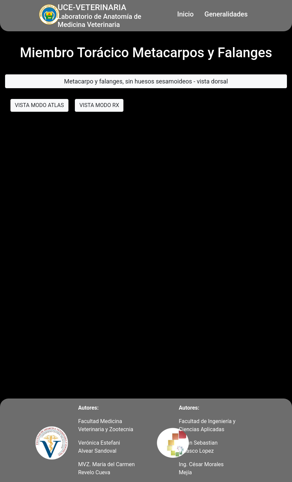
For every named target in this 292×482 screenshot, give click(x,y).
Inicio (185, 14)
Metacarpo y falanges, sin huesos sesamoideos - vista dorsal (146, 81)
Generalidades (225, 14)
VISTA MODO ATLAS (39, 105)
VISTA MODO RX (99, 105)
